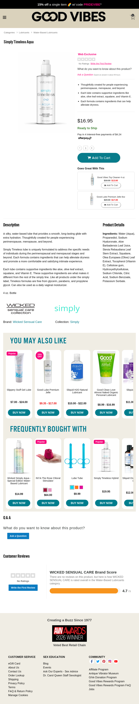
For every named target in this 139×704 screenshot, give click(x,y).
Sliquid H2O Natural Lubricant (77, 391)
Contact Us (14, 671)
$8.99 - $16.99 (106, 404)
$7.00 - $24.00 (19, 402)
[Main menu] (4, 16)
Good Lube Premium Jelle (48, 391)
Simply (74, 322)
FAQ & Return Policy (20, 691)
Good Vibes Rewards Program (107, 681)
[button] (45, 490)
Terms (12, 687)
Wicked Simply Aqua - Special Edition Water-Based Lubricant (19, 481)
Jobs (91, 689)
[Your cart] (132, 17)
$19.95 (106, 491)
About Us (13, 667)
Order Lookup (16, 675)
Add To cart (98, 158)
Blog (45, 663)
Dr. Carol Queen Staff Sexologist (62, 675)
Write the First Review (100, 63)
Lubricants (24, 32)
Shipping (13, 679)
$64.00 (48, 495)
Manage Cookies (18, 695)
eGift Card (14, 663)
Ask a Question (85, 74)
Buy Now (19, 412)
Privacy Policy (16, 683)
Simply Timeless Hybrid (106, 478)
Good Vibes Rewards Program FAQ (110, 685)
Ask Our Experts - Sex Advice (60, 671)
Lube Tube (77, 478)
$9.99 (77, 493)
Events (47, 667)
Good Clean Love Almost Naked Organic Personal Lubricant (106, 392)
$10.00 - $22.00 (77, 403)
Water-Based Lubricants (45, 32)
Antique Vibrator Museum (104, 673)
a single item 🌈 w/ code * (69, 4)
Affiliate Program (98, 669)
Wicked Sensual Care (27, 322)
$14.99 (19, 494)
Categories (9, 32)
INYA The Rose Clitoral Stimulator (48, 479)
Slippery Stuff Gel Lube (19, 389)
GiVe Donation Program (103, 677)
